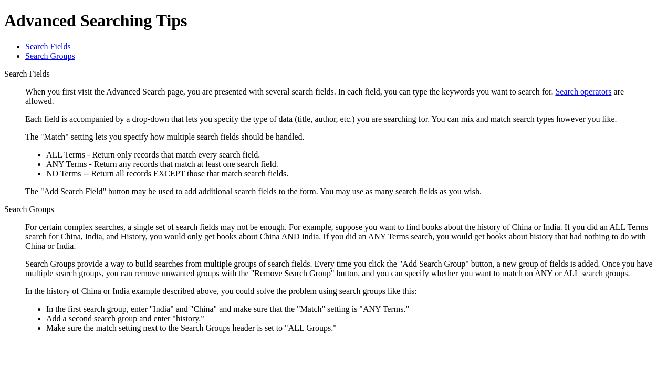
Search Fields (48, 46)
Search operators (583, 91)
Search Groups (50, 55)
